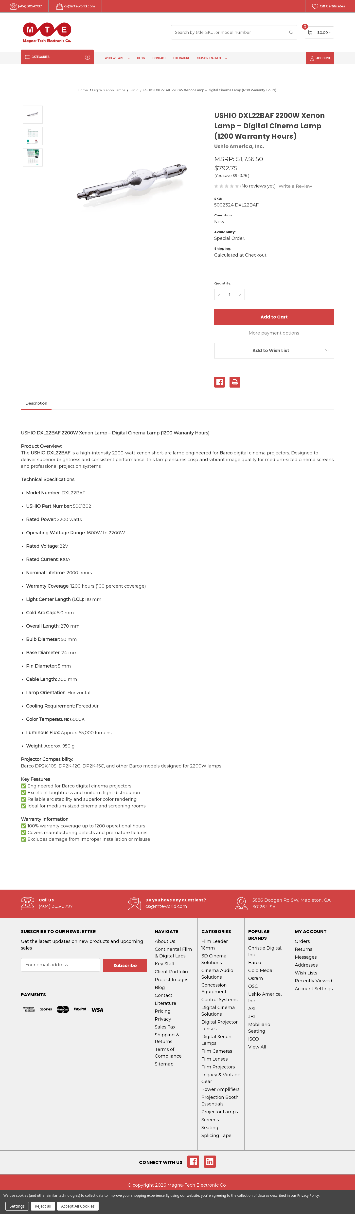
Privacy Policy (308, 1195)
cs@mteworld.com (75, 6)
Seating (209, 1127)
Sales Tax (165, 1027)
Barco (254, 962)
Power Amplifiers (220, 1089)
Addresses (306, 965)
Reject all (43, 1206)
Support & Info (212, 58)
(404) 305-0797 (26, 6)
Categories (57, 57)
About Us (165, 941)
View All (257, 1047)
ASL (252, 1008)
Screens (210, 1119)
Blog (141, 58)
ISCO (253, 1039)
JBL (252, 1016)
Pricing (163, 1011)
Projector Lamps (219, 1112)
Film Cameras (216, 1051)
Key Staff (165, 964)
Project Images (171, 979)
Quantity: (222, 283)
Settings (17, 1206)
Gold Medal (261, 970)
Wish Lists (306, 973)
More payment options (274, 333)
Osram (255, 978)
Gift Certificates (328, 6)
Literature (181, 58)
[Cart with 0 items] (324, 32)
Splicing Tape (216, 1135)
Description (36, 403)
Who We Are (117, 58)
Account (319, 58)
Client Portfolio (171, 971)
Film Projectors (218, 1067)
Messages (306, 957)
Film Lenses (214, 1059)
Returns (303, 949)
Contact (159, 58)
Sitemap (164, 1064)
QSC (253, 986)
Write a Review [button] (295, 186)
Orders (302, 941)
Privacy (163, 1019)
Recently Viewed (313, 981)
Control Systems (219, 999)
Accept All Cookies (78, 1206)
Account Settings (314, 988)
